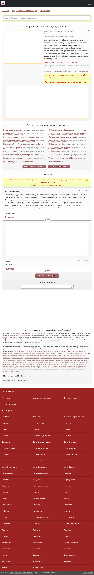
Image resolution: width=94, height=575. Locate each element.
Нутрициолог (37, 511)
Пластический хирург (71, 524)
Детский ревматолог (40, 467)
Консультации (7, 398)
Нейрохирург (37, 505)
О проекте (18, 573)
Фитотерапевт (7, 561)
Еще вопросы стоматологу (34, 166)
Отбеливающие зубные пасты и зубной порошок (69, 130)
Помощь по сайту (27, 573)
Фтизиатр (67, 561)
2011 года (84, 71)
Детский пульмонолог (9, 467)
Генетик (4, 429)
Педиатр (36, 524)
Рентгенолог (6, 542)
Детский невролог (39, 454)
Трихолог (67, 549)
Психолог (5, 536)
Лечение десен (54, 162)
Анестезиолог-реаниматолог (74, 417)
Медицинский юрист (40, 498)
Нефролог (5, 511)
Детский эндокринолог (41, 473)
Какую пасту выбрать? (13, 133)
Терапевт (36, 549)
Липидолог (6, 492)
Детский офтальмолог (41, 461)
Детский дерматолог (9, 448)
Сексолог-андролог (71, 542)
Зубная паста (54, 151)
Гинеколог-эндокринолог (42, 436)
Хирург (4, 567)
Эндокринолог (38, 567)
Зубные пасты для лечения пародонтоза (21, 137)
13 (72, 71)
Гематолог (67, 423)
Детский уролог (69, 467)
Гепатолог (36, 429)
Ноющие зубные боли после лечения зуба (21, 144)
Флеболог (36, 561)
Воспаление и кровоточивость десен (19, 140)
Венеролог (6, 423)
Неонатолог (68, 505)
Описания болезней (71, 398)
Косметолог (68, 486)
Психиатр (67, 530)
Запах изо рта (54, 155)
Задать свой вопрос (58, 166)
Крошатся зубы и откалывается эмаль (20, 162)
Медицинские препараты (42, 398)
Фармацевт (37, 555)
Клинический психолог (41, 486)
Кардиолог (5, 486)
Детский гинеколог (70, 442)
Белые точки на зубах (12, 158)
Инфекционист (69, 480)
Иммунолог (37, 480)
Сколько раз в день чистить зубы (62, 137)
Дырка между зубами (12, 148)
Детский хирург (7, 473)
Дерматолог (6, 442)
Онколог (67, 511)
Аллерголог (37, 417)
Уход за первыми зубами (59, 147)
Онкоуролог (6, 517)
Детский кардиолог (71, 448)
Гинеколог (5, 436)
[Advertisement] (23, 47)
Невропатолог (7, 505)
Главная (5, 11)
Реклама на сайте (87, 573)
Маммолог (5, 498)
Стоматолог (45, 11)
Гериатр (67, 429)
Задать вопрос (9, 391)
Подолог (5, 530)
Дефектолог (68, 473)
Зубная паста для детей (13, 151)
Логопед (36, 492)
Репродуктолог (38, 542)
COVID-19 (5, 417)
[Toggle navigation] (90, 4)
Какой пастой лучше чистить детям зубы (66, 133)
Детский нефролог (70, 454)
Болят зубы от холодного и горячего (19, 130)
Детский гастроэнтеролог (42, 442)
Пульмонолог (37, 536)
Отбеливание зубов (56, 144)
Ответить (9, 217)
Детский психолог (70, 461)
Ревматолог (68, 536)
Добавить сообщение (47, 275)
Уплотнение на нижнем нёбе (60, 158)
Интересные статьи (9, 404)
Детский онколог (8, 461)
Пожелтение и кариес (57, 140)
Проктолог (36, 530)
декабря (76, 71)
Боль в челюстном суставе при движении (21, 155)
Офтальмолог (69, 517)
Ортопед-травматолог (41, 517)
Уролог (4, 555)
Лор (65, 492)
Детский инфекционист (41, 448)
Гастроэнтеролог (39, 423)
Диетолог (5, 480)
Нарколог (67, 498)
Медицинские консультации (24, 11)
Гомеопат (67, 436)
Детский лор (6, 454)
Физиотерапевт (69, 555)
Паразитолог (6, 524)
